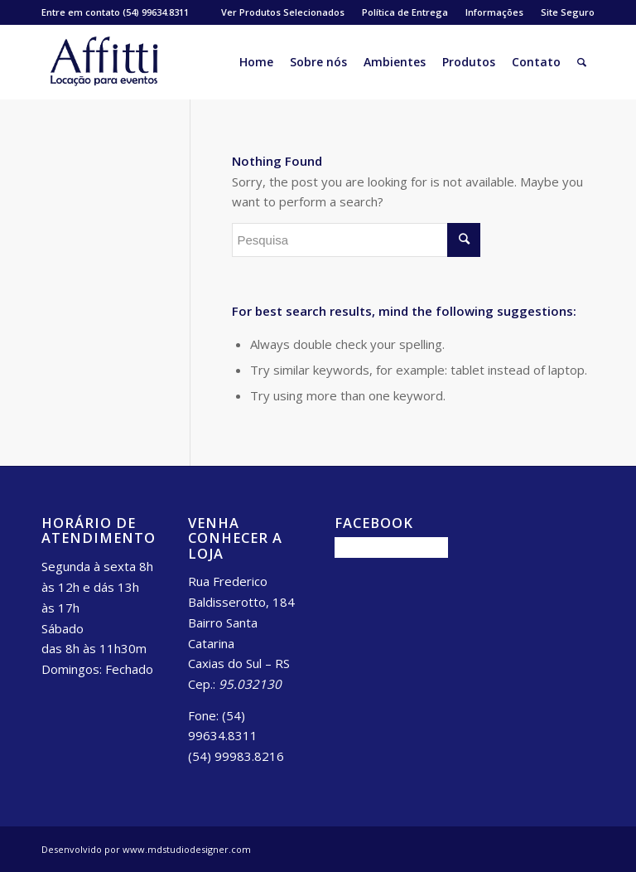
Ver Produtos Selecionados (282, 12)
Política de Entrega (405, 12)
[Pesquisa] (582, 62)
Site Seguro (568, 12)
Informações (494, 12)
